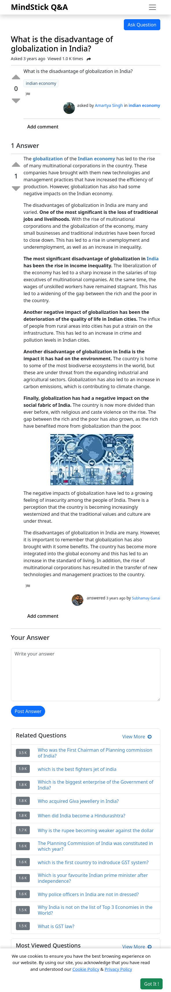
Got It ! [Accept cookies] (151, 984)
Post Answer (28, 711)
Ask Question (142, 25)
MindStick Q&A (39, 7)
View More (137, 736)
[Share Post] (88, 59)
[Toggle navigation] (152, 7)
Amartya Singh (109, 105)
